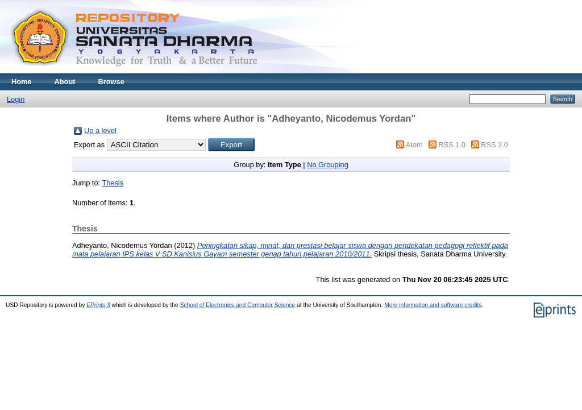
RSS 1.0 (451, 144)
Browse (111, 81)
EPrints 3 (98, 305)
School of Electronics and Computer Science (238, 305)
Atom (414, 144)
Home (21, 81)
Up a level (100, 130)
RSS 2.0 (494, 144)
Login (15, 99)
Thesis (112, 183)
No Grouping (327, 164)
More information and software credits (432, 305)
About (65, 81)
